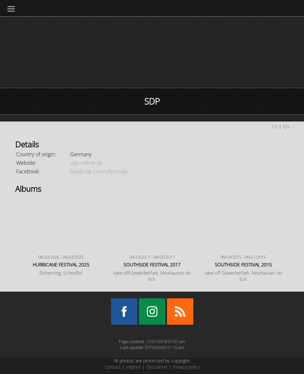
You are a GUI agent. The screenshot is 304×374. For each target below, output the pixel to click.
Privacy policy (186, 367)
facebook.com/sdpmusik (99, 171)
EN (286, 126)
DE (275, 126)
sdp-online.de (86, 162)
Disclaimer (157, 367)
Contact (113, 367)
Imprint (133, 367)
